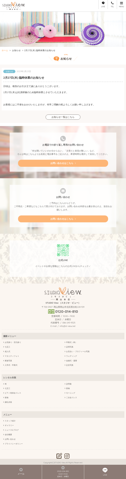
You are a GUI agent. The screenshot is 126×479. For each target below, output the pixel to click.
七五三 (7, 353)
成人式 (7, 358)
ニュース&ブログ (12, 437)
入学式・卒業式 (11, 372)
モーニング (70, 400)
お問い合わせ (10, 446)
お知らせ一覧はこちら (63, 117)
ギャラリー (9, 432)
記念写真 (69, 372)
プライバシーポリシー (14, 450)
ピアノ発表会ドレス (13, 400)
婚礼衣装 (8, 409)
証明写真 (69, 353)
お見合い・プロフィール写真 (78, 358)
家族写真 (8, 367)
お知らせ (16, 50)
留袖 (68, 395)
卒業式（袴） (71, 349)
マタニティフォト (12, 363)
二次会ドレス (71, 404)
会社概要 (8, 441)
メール (21, 471)
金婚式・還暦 (71, 367)
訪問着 (69, 390)
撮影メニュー (9, 342)
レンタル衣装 (9, 384)
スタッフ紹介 (10, 427)
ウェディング (71, 363)
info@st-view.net (67, 332)
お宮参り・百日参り (13, 349)
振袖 (6, 404)
